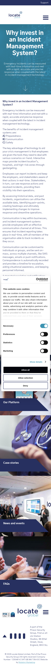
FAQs (6, 584)
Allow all (25, 370)
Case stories (11, 463)
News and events (13, 523)
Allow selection (25, 378)
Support (44, 3)
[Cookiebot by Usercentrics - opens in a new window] (36, 279)
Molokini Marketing (26, 662)
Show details (36, 362)
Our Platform (11, 402)
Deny (25, 386)
